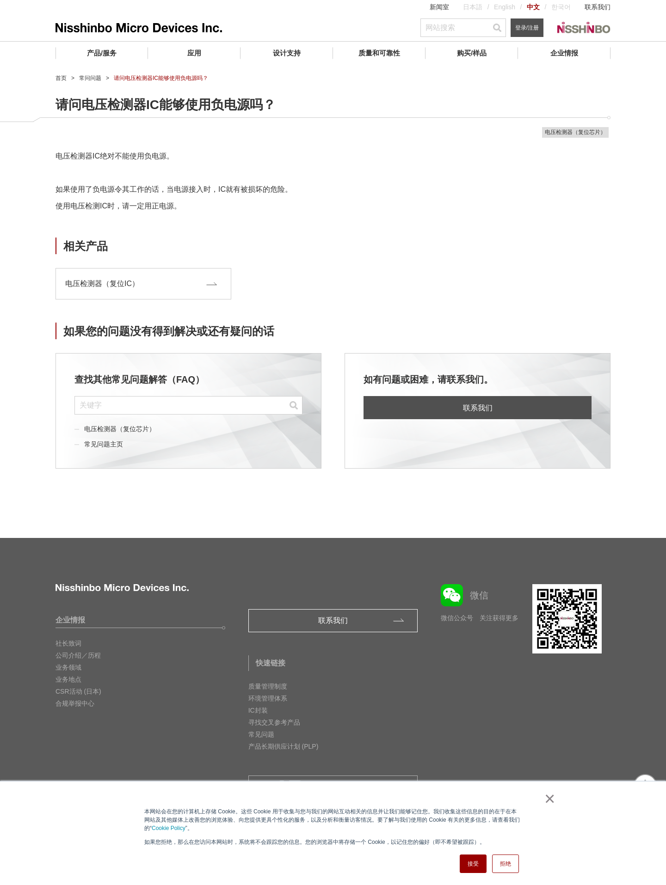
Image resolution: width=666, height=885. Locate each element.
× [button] (547, 798)
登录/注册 (527, 27)
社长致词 (68, 643)
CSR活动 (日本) (78, 691)
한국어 (561, 7)
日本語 (472, 7)
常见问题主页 (103, 444)
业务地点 (68, 679)
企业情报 (564, 53)
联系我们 (597, 7)
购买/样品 (472, 53)
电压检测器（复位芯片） (119, 429)
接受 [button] (473, 864)
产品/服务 (102, 53)
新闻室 (439, 7)
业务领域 (68, 667)
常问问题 (90, 78)
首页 (61, 78)
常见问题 (261, 734)
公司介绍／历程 (78, 655)
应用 (194, 53)
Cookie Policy (168, 828)
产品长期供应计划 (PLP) (283, 746)
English (504, 7)
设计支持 (287, 53)
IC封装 (258, 710)
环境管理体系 (267, 698)
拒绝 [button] (505, 864)
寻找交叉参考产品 (274, 722)
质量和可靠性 (379, 53)
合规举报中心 (75, 703)
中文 (533, 7)
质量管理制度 (267, 686)
